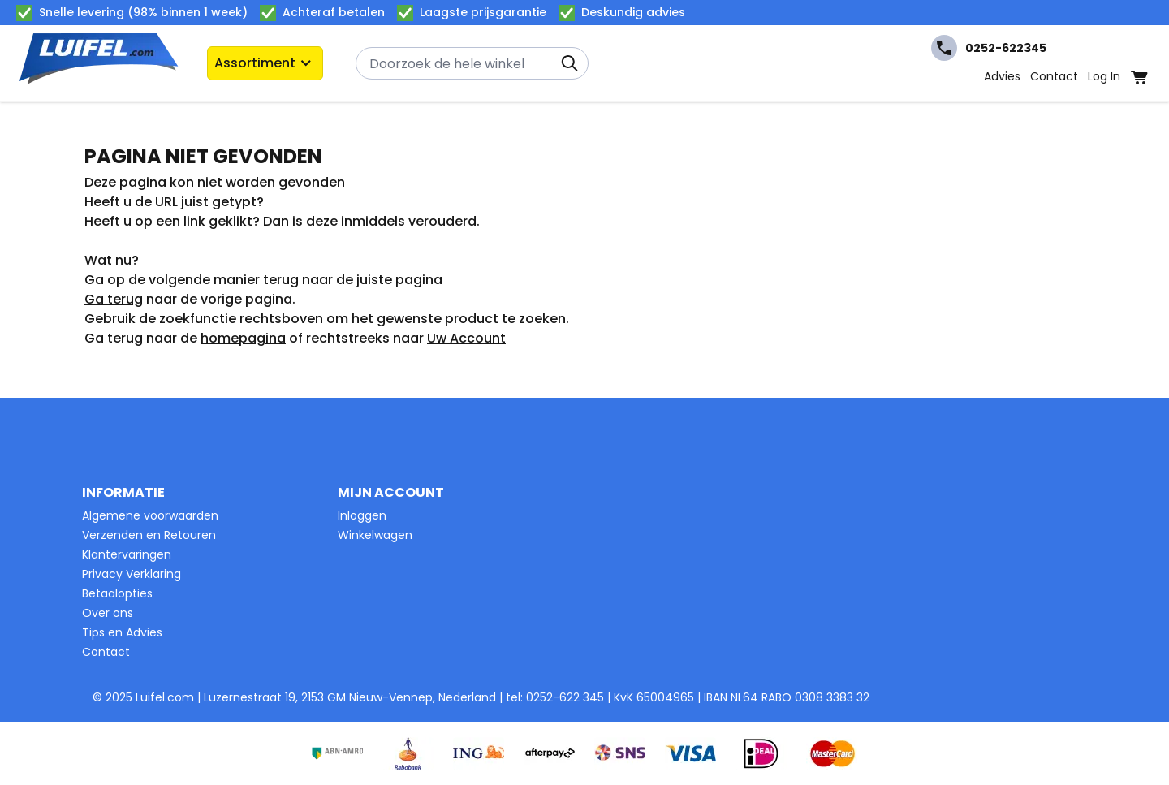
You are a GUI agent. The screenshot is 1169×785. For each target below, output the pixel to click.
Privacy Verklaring (131, 574)
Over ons (107, 613)
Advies (1002, 76)
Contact (1054, 76)
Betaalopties (117, 593)
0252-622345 (988, 48)
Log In (1104, 76)
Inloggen (362, 515)
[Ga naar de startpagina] (99, 63)
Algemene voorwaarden (150, 515)
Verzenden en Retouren (149, 535)
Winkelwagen (375, 535)
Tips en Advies (122, 632)
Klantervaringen (126, 554)
